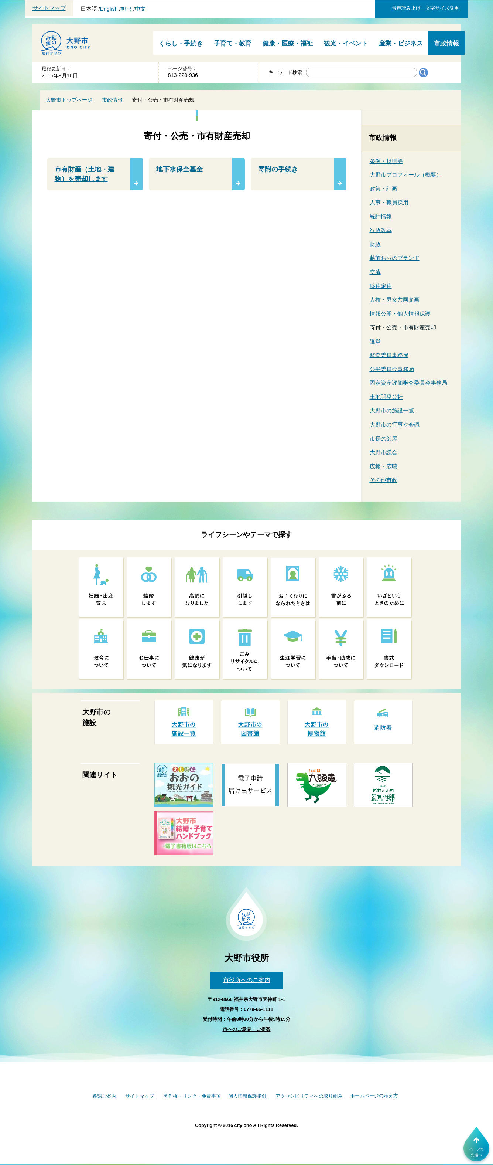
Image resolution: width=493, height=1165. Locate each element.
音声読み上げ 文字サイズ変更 (425, 8)
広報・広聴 (383, 466)
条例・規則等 (386, 161)
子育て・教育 (232, 43)
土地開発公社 (386, 397)
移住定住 (381, 286)
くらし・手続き (181, 43)
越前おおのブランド (395, 258)
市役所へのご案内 (246, 980)
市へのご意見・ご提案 (247, 1029)
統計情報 (381, 216)
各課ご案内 (104, 1096)
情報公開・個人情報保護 (400, 313)
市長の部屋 (383, 438)
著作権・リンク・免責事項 (192, 1096)
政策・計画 (383, 189)
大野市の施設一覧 (392, 410)
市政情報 (446, 43)
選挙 (375, 341)
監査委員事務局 (389, 355)
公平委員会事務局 (392, 369)
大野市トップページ (69, 100)
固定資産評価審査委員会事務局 (408, 383)
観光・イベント (346, 43)
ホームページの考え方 (374, 1095)
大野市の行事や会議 (395, 424)
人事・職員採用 (389, 202)
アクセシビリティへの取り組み (309, 1096)
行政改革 (381, 230)
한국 (126, 9)
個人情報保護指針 (247, 1096)
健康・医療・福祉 (288, 43)
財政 (375, 244)
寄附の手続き (278, 169)
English (109, 9)
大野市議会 (383, 452)
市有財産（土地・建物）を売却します (84, 174)
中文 (140, 9)
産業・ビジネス (401, 43)
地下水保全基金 (179, 169)
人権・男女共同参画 (395, 299)
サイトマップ (49, 8)
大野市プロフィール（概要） (406, 174)
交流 (375, 272)
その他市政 (383, 480)
